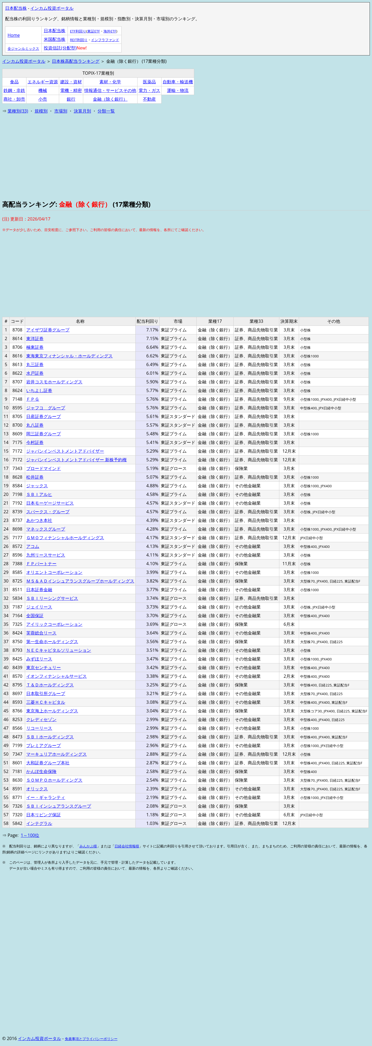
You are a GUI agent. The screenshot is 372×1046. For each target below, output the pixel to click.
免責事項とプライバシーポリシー (91, 1038)
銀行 (71, 99)
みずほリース (39, 659)
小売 (42, 99)
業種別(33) (18, 111)
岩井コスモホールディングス (54, 382)
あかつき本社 (39, 520)
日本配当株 (16, 8)
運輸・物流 (178, 90)
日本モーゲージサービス (50, 503)
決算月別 (82, 111)
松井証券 (34, 477)
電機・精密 (71, 90)
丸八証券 (34, 425)
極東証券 (34, 347)
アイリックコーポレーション (54, 624)
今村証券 (34, 442)
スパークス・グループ (47, 512)
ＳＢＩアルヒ (39, 494)
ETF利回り (78, 31)
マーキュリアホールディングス (56, 754)
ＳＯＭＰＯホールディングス (54, 780)
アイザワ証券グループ (47, 330)
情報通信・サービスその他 (110, 90)
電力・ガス (149, 90)
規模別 (41, 111)
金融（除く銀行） (110, 99)
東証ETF (93, 31)
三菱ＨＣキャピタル (45, 702)
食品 (14, 82)
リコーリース (39, 728)
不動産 (149, 99)
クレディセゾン (41, 719)
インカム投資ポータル (51, 8)
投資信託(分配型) (60, 48)
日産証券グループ (43, 416)
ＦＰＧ (32, 399)
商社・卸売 (14, 99)
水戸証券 (34, 373)
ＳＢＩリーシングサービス (52, 598)
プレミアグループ (43, 745)
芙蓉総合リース (41, 633)
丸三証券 (34, 364)
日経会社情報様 (127, 846)
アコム (32, 546)
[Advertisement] (164, 156)
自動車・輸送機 (178, 82)
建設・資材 (71, 82)
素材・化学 (110, 82)
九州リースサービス (45, 555)
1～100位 (30, 835)
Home (14, 35)
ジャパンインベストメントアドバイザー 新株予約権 (76, 460)
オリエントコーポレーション (54, 572)
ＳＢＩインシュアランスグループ (58, 806)
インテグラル (39, 823)
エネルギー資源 (43, 82)
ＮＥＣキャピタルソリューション (58, 650)
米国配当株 (54, 39)
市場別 (60, 111)
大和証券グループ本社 (47, 763)
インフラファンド (105, 39)
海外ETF (109, 31)
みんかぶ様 (88, 846)
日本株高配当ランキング (75, 61)
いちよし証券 (39, 390)
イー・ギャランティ (45, 797)
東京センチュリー (43, 667)
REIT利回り (79, 39)
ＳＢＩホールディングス (50, 737)
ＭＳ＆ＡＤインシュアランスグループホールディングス (80, 581)
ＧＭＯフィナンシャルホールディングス (65, 538)
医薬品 (149, 82)
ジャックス (37, 486)
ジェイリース (39, 607)
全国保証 (34, 616)
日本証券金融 (39, 590)
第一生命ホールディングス (52, 641)
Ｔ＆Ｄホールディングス (50, 685)
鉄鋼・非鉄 (14, 90)
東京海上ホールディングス (52, 711)
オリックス (37, 789)
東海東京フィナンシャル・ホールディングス (69, 356)
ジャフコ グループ (45, 408)
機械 (42, 90)
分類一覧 (106, 111)
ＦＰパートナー (41, 564)
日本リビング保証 (43, 815)
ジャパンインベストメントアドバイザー (65, 451)
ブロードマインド (43, 468)
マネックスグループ (45, 529)
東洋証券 (34, 338)
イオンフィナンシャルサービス (56, 676)
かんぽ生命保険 (41, 771)
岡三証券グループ (43, 434)
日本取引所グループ (45, 693)
